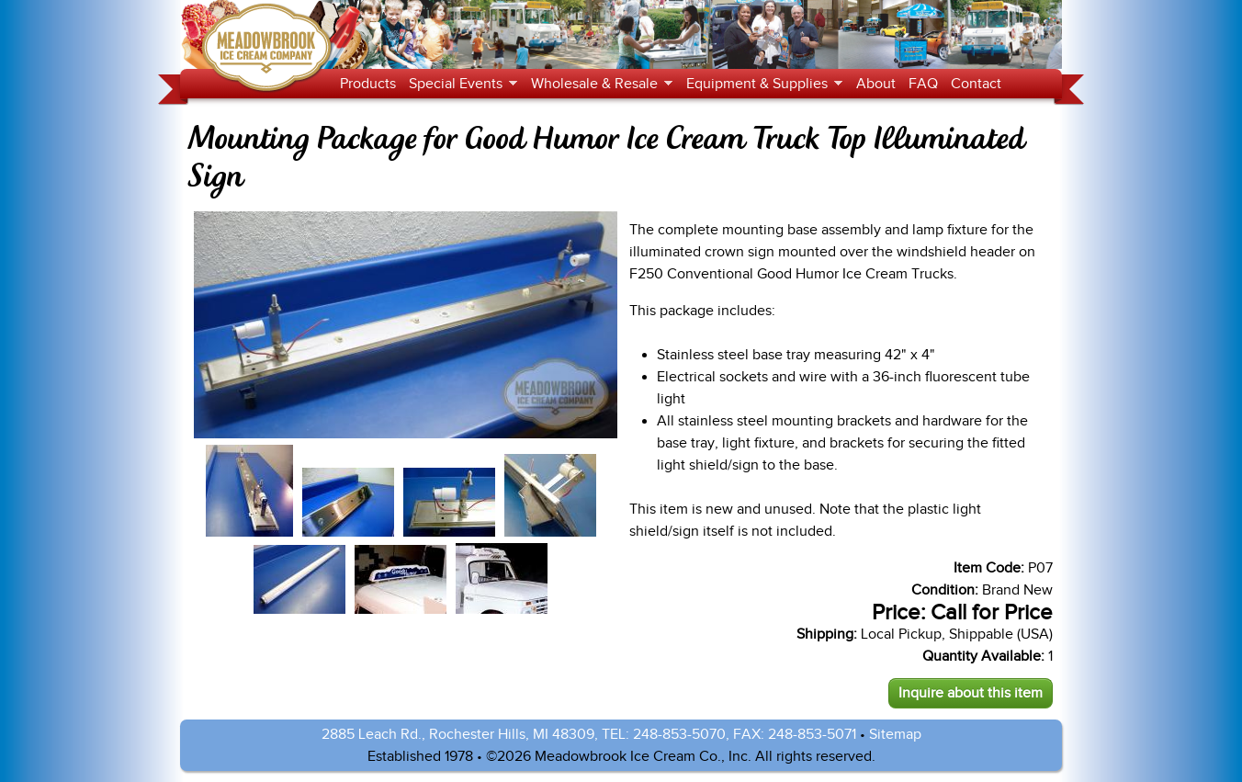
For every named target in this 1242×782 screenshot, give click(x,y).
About (876, 83)
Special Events (459, 84)
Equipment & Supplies (761, 84)
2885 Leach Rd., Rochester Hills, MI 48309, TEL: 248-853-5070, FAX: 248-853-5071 (589, 734)
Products (368, 83)
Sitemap (895, 734)
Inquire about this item (970, 693)
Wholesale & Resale (598, 84)
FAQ (923, 83)
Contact (976, 83)
